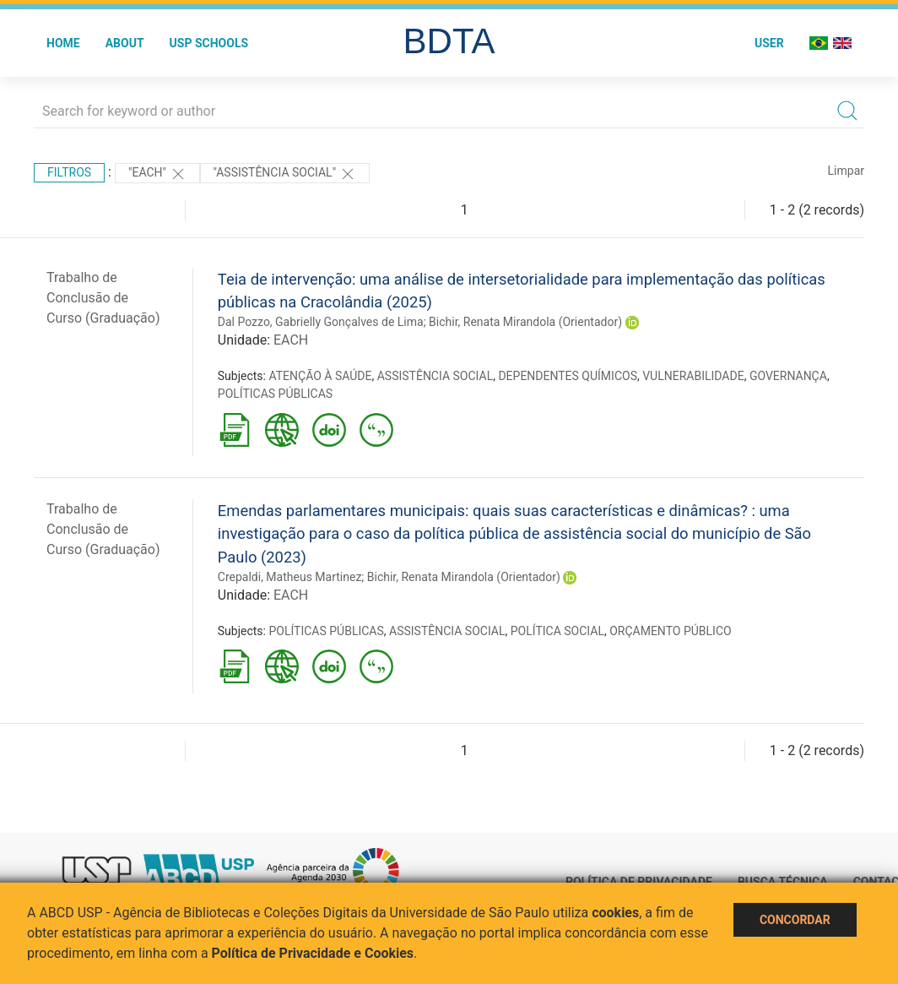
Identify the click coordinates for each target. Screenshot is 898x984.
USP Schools (209, 43)
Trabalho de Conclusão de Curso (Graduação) (103, 297)
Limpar (846, 170)
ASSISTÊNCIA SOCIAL (435, 376)
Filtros (69, 172)
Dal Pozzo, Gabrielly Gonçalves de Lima (321, 322)
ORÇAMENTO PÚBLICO (670, 631)
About (124, 43)
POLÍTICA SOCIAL (557, 631)
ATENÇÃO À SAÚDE (319, 376)
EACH (290, 340)
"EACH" (157, 174)
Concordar (795, 920)
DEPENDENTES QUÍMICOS (567, 376)
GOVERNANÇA (788, 376)
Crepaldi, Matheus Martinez (290, 577)
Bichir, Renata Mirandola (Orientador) (525, 322)
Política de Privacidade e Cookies (313, 953)
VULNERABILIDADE (693, 376)
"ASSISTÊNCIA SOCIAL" (285, 174)
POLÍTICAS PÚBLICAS (275, 393)
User (769, 43)
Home (63, 43)
